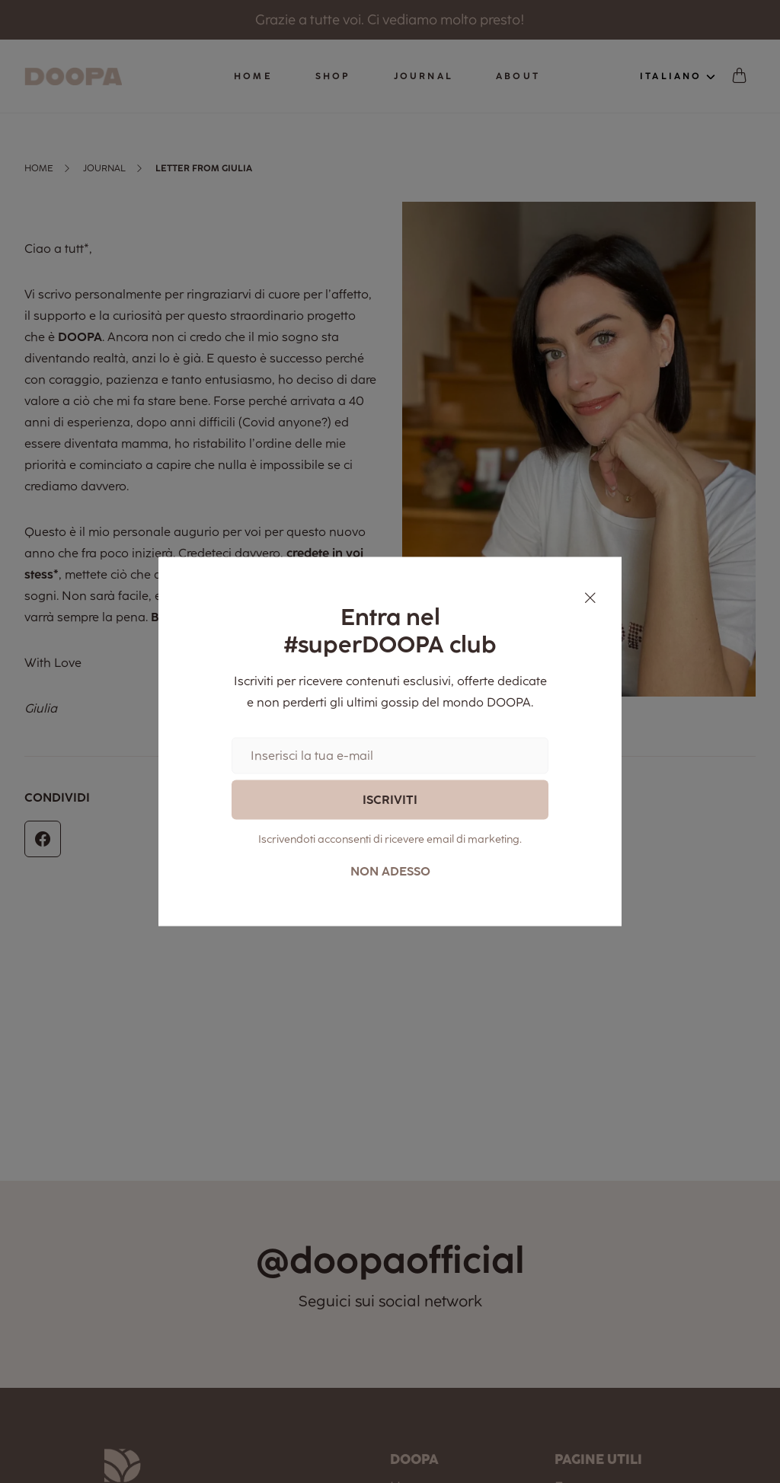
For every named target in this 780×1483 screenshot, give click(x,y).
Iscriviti (390, 799)
